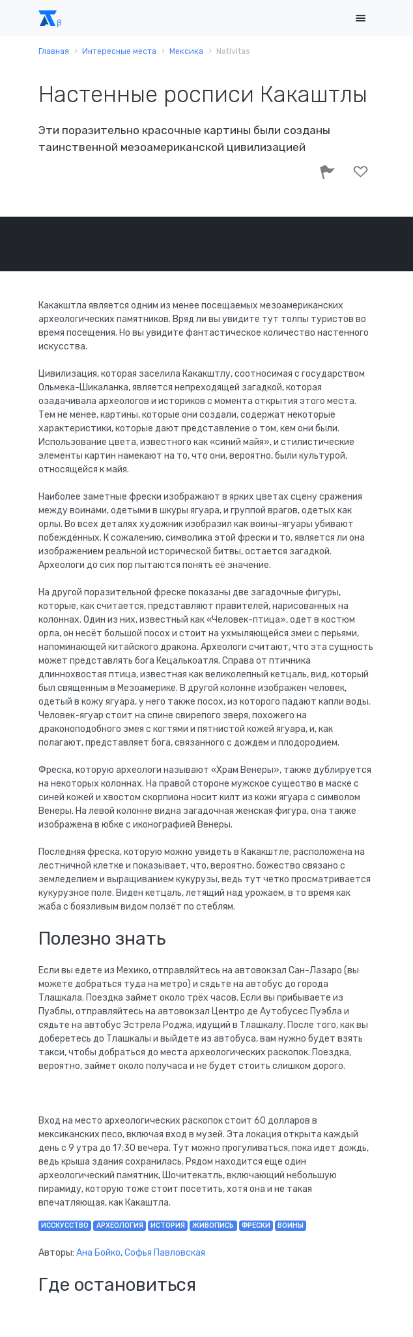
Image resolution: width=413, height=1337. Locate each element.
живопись (213, 1225)
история (167, 1225)
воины (291, 1225)
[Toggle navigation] (360, 18)
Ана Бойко (98, 1252)
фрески (256, 1225)
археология (119, 1225)
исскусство (65, 1225)
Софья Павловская (164, 1252)
